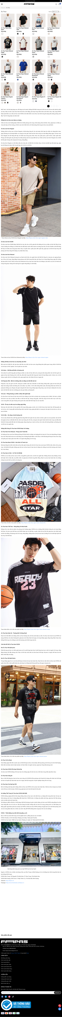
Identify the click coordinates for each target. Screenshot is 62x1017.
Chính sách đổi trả (5, 962)
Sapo (28, 953)
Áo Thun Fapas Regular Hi (38, 96)
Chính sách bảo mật (5, 960)
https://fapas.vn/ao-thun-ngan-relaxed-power (35, 756)
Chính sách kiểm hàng (6, 971)
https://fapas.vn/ (10, 880)
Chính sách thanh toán (6, 966)
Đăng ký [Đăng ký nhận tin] (57, 992)
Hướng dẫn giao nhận (6, 981)
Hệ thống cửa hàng (5, 958)
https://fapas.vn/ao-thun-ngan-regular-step (37, 238)
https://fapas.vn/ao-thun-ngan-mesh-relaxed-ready (37, 629)
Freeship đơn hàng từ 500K (30, 0)
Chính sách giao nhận (6, 964)
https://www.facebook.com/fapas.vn (15, 882)
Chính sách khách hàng (6, 968)
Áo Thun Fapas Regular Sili (54, 96)
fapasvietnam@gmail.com (12, 950)
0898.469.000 (12, 948)
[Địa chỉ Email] (31, 992)
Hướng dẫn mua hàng (6, 976)
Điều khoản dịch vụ (5, 983)
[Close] (60, 1)
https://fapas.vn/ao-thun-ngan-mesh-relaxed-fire (33, 522)
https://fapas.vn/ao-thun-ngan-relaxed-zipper (36, 357)
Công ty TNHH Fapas (15, 953)
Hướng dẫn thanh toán (6, 979)
